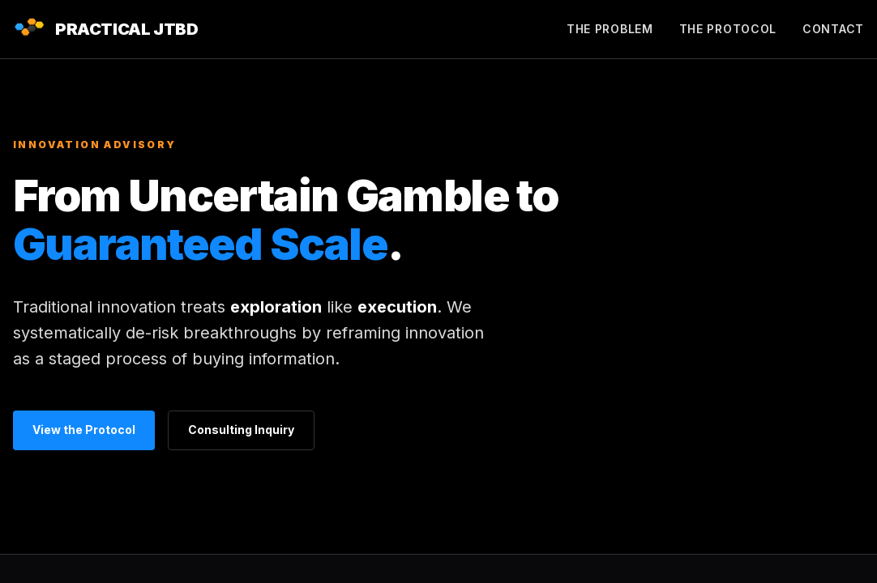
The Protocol (727, 29)
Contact (833, 29)
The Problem (610, 29)
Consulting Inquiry (241, 429)
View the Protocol (83, 429)
